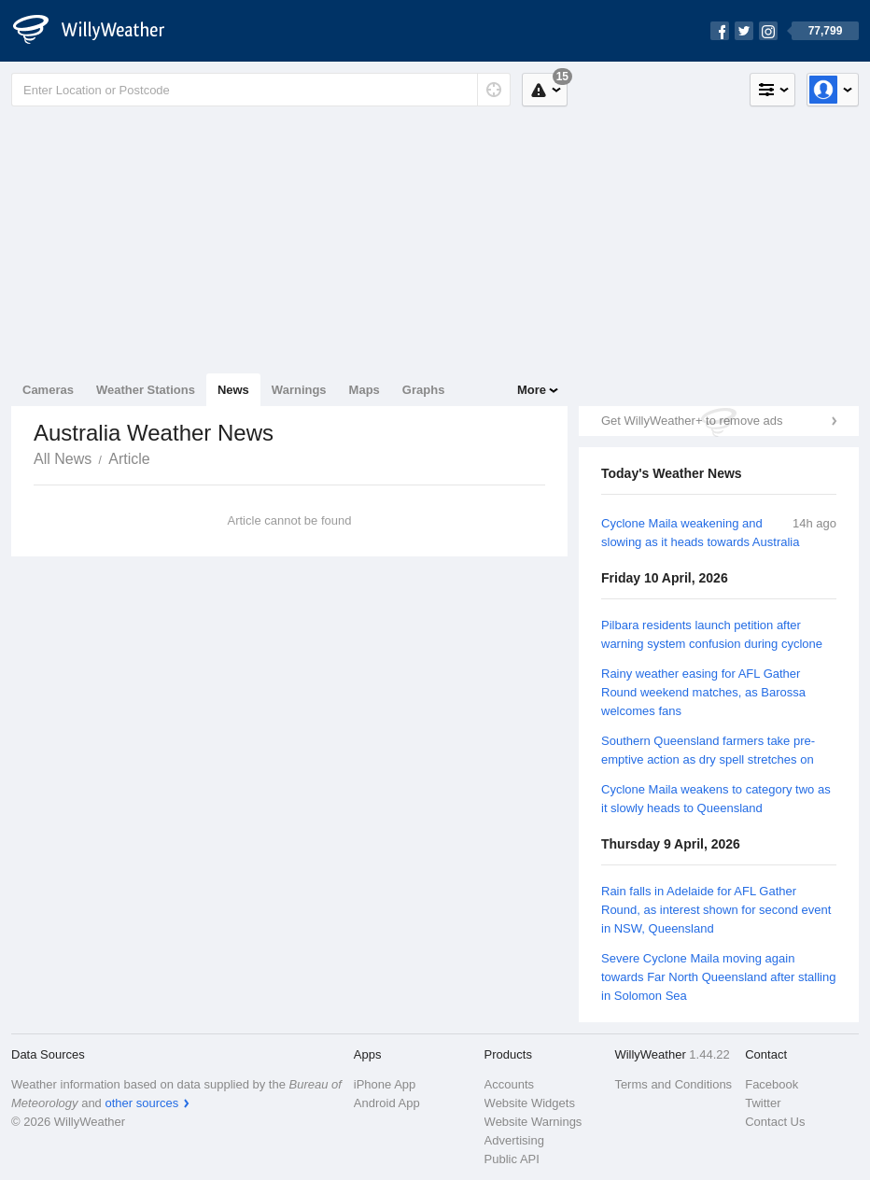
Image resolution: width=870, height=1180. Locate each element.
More (531, 390)
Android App (387, 1103)
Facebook (771, 1084)
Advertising (514, 1140)
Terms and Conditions (673, 1084)
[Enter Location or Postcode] (261, 89)
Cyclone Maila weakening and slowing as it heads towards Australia (700, 532)
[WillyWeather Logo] (99, 30)
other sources (141, 1103)
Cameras (48, 390)
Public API (512, 1159)
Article (128, 459)
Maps (364, 390)
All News (62, 459)
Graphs (423, 390)
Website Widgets (529, 1103)
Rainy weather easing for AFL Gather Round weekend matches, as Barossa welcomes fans (703, 692)
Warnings (299, 390)
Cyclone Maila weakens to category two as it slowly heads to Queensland (716, 798)
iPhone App (385, 1084)
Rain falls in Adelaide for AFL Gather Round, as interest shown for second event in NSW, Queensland (716, 909)
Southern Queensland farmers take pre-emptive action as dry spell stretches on (708, 750)
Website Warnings (533, 1122)
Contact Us (775, 1122)
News (233, 390)
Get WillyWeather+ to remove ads (691, 421)
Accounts (509, 1084)
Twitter (762, 1103)
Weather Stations (145, 390)
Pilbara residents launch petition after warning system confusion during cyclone (711, 634)
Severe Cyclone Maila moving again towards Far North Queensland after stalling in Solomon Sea (718, 977)
